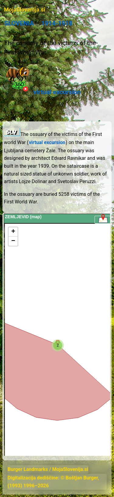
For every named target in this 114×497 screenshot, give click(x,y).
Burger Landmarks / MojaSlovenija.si (48, 469)
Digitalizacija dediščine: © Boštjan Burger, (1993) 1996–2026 (53, 482)
